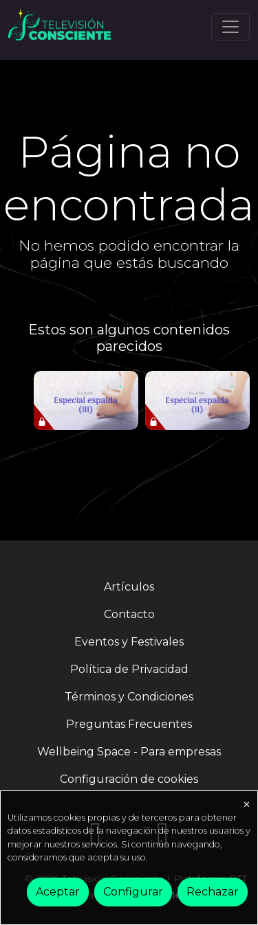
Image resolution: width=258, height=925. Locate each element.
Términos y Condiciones (129, 696)
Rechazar (212, 891)
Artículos (129, 586)
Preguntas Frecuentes (129, 724)
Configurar (133, 891)
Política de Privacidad (129, 669)
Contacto (129, 614)
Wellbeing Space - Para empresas (129, 751)
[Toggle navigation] (230, 27)
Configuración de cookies (129, 779)
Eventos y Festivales (129, 641)
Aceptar (58, 891)
